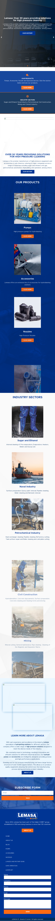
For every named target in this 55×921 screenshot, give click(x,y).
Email (5, 893)
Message (7, 899)
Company (7, 881)
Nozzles (9, 857)
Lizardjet (9, 870)
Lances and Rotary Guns (15, 861)
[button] (2, 37)
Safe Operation (11, 865)
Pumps (8, 849)
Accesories (10, 853)
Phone (6, 887)
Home (8, 836)
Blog (8, 844)
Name (6, 874)
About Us (9, 840)
